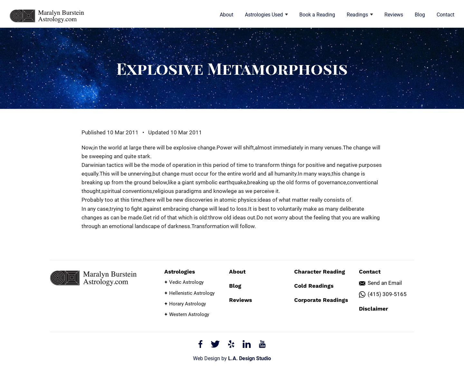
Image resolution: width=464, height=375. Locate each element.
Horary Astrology (187, 304)
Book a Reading (317, 15)
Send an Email (385, 283)
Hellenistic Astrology (192, 293)
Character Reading (319, 271)
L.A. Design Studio (249, 358)
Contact (445, 15)
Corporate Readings (321, 300)
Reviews (393, 15)
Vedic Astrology (186, 282)
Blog (420, 15)
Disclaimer (373, 308)
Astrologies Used (266, 15)
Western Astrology (189, 314)
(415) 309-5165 (387, 294)
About (226, 15)
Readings (360, 15)
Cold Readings (314, 286)
